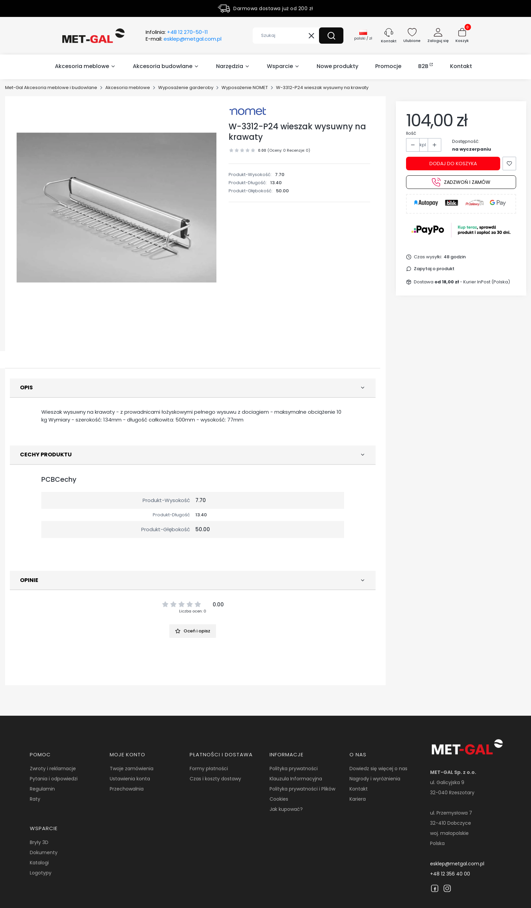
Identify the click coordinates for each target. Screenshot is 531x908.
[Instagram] (447, 888)
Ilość (411, 133)
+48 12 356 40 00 (450, 873)
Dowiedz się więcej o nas (378, 768)
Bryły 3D (39, 842)
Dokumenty (44, 852)
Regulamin (42, 788)
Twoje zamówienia (131, 768)
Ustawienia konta (130, 778)
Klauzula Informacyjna (296, 778)
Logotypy (40, 872)
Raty (35, 799)
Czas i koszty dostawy (215, 778)
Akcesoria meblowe (127, 87)
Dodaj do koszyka (453, 163)
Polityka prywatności (294, 768)
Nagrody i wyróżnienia (374, 778)
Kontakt (358, 788)
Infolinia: (177, 32)
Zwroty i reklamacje (53, 768)
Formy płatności (209, 768)
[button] (331, 35)
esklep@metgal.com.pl (457, 863)
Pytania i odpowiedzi (54, 778)
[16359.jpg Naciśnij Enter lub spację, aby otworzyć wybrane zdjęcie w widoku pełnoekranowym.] (116, 207)
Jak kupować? (286, 809)
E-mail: (183, 39)
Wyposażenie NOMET (244, 87)
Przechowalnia (127, 788)
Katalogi (39, 862)
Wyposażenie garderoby (185, 87)
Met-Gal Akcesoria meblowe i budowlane (51, 87)
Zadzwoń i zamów (461, 182)
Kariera (357, 799)
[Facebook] (434, 888)
